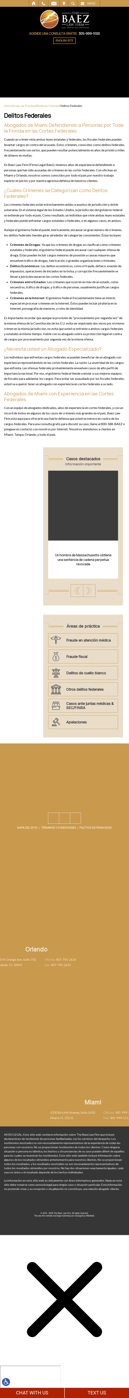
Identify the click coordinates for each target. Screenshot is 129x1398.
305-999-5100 (89, 33)
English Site (64, 40)
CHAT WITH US (32, 1393)
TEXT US (97, 1393)
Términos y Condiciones (58, 846)
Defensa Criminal (47, 105)
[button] (99, 590)
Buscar (73, 3)
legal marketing (64, 1216)
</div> (30, 1381)
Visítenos (64, 3)
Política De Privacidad (95, 846)
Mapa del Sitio (27, 846)
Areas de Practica (24, 105)
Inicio (34, 3)
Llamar (43, 3)
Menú (91, 3)
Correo (54, 3)
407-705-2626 (31, 959)
